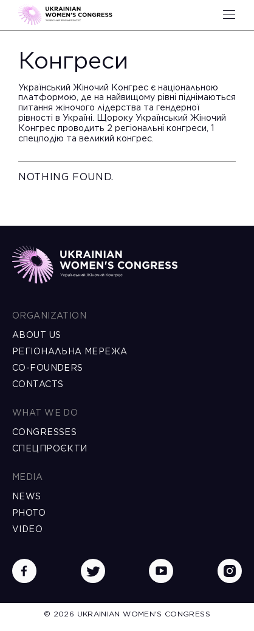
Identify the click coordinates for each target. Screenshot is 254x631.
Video (27, 529)
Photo (29, 513)
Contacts (37, 384)
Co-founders (47, 368)
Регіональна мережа (70, 351)
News (26, 496)
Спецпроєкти (50, 448)
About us (36, 335)
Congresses (44, 432)
